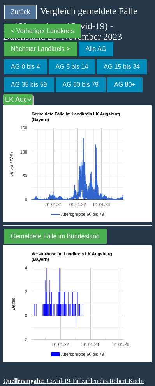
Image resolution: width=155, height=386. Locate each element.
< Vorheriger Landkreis (42, 31)
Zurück (20, 12)
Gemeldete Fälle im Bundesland (55, 236)
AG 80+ (125, 84)
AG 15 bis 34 (122, 66)
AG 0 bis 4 (25, 66)
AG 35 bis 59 (29, 84)
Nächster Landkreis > (40, 48)
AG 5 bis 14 (72, 66)
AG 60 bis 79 (81, 84)
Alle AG (96, 48)
